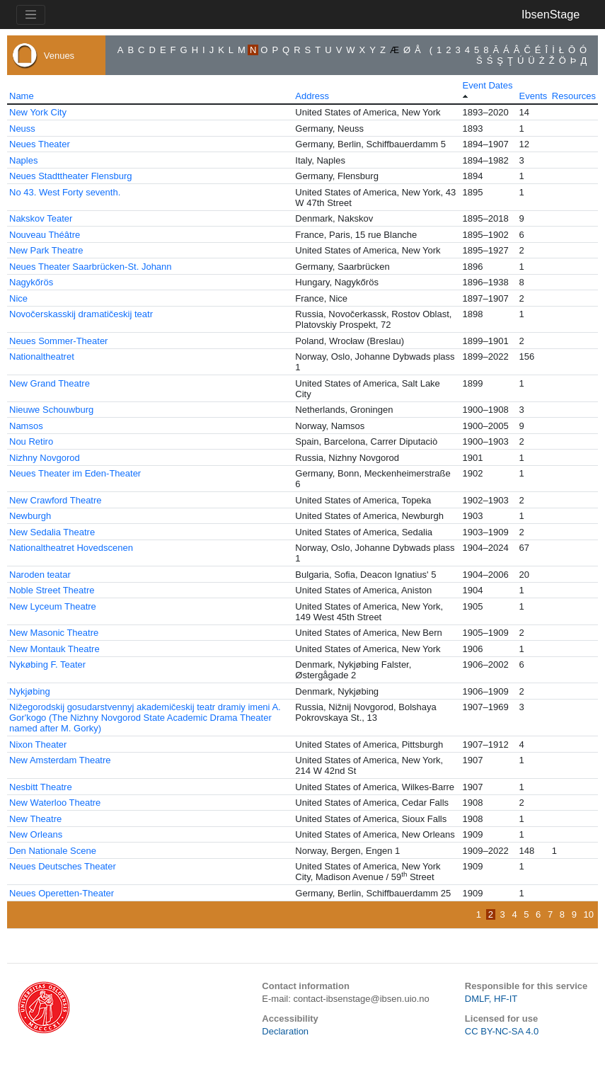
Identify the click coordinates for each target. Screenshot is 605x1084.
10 (589, 914)
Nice (18, 298)
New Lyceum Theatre (52, 606)
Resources (574, 96)
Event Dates (488, 85)
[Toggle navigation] (30, 15)
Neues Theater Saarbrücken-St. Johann (90, 266)
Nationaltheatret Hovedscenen (71, 547)
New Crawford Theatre (55, 500)
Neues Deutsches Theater (62, 866)
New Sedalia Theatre (52, 532)
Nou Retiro (31, 441)
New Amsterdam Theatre (60, 760)
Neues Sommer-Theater (58, 341)
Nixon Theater (38, 744)
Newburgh (30, 515)
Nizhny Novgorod (44, 457)
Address (312, 96)
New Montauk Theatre (54, 649)
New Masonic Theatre (53, 632)
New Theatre (35, 819)
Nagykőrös (31, 282)
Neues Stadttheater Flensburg (70, 176)
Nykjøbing (29, 691)
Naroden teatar (40, 574)
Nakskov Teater (40, 218)
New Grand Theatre (49, 383)
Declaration (285, 1031)
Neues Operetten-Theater (61, 893)
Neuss (22, 128)
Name (21, 96)
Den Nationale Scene (52, 850)
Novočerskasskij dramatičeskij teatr (81, 314)
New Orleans (35, 834)
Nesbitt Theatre (40, 787)
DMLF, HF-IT (491, 998)
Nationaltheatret (41, 356)
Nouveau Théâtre (44, 234)
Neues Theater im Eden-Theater (75, 473)
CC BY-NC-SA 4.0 (501, 1031)
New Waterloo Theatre (54, 802)
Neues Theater (39, 144)
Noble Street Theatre (51, 590)
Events (533, 96)
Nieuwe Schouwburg (51, 409)
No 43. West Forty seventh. (64, 192)
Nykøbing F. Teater (47, 664)
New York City (38, 112)
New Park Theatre (46, 250)
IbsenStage (551, 14)
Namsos (26, 426)
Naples (23, 160)
